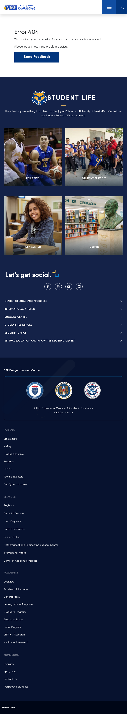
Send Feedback (37, 56)
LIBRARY (94, 246)
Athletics (32, 178)
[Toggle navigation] (109, 7)
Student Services (94, 178)
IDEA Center (33, 246)
